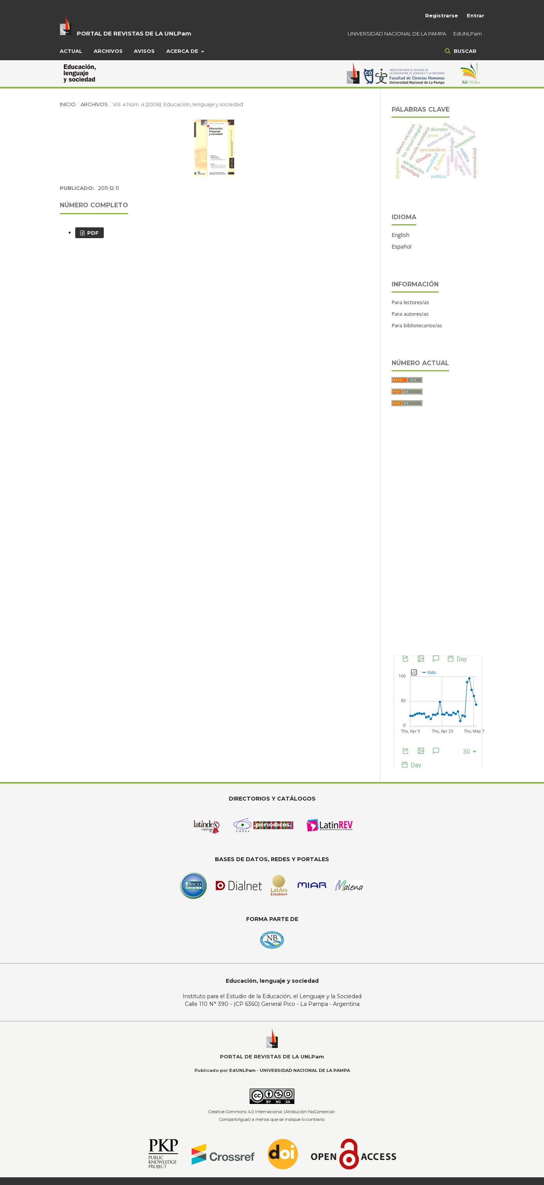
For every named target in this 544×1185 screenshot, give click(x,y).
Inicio (68, 104)
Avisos (144, 51)
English (400, 235)
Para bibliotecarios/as (417, 325)
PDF (92, 233)
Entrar (475, 15)
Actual (71, 51)
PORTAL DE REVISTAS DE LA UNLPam (134, 33)
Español (401, 246)
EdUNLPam (467, 33)
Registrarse (441, 15)
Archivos (108, 51)
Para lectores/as (410, 302)
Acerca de (183, 51)
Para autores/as (410, 313)
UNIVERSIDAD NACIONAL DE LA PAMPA (397, 33)
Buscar (464, 51)
